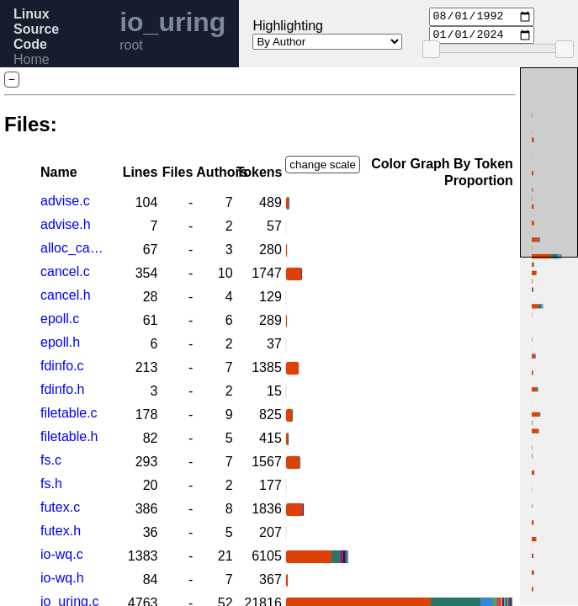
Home (31, 59)
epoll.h (60, 342)
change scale (322, 164)
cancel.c (65, 271)
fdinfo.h (62, 389)
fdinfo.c (62, 366)
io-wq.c (61, 554)
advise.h (65, 224)
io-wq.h (62, 578)
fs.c (50, 460)
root (131, 45)
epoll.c (59, 318)
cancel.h (65, 295)
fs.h (51, 483)
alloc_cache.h (74, 248)
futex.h (60, 531)
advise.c (65, 201)
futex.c (60, 507)
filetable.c (69, 413)
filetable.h (69, 436)
